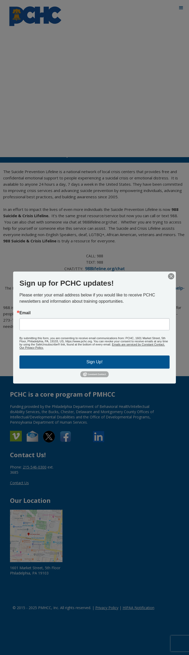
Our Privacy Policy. (31, 347)
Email (25, 313)
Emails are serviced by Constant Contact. (138, 344)
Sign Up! (94, 362)
